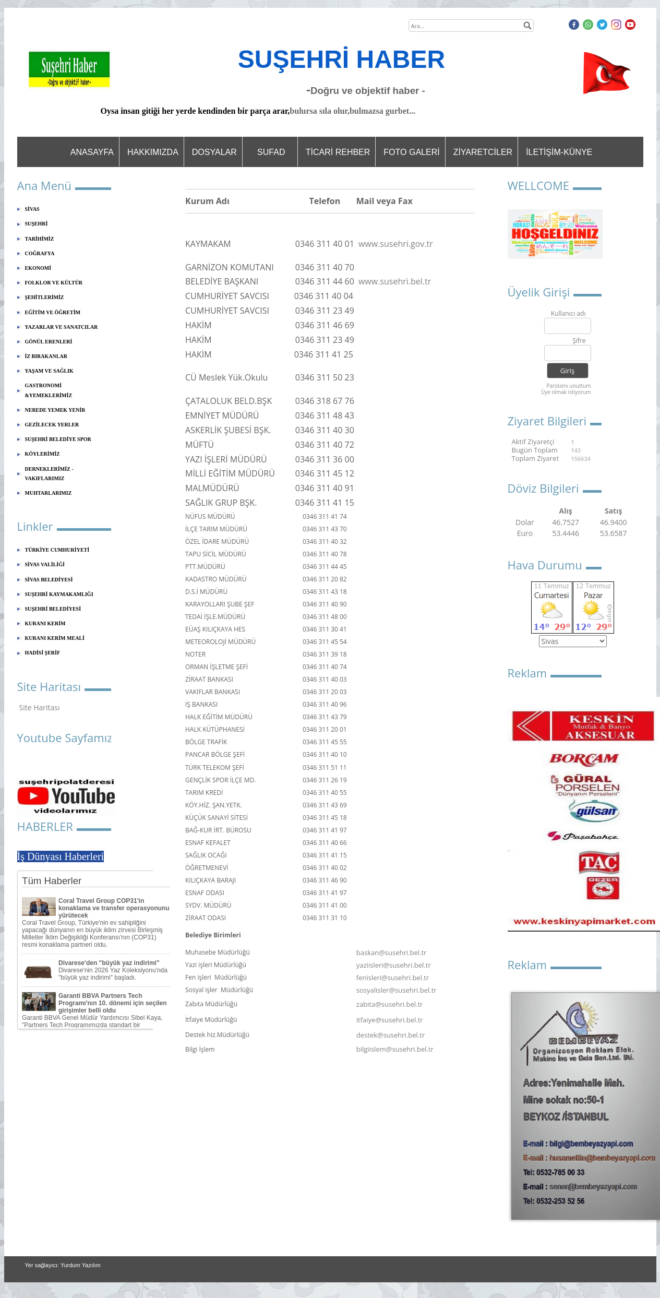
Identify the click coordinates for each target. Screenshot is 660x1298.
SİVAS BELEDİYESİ (49, 579)
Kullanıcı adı (568, 314)
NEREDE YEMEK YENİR (55, 410)
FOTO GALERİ (411, 152)
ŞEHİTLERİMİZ (44, 297)
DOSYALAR (214, 152)
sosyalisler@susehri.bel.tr (396, 990)
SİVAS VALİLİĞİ (45, 564)
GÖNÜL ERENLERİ (49, 341)
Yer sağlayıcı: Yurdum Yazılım (63, 1265)
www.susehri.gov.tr (395, 243)
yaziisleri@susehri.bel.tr (393, 965)
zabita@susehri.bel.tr (389, 1004)
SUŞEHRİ (36, 224)
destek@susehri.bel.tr (390, 1035)
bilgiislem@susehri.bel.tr (395, 1049)
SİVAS (32, 209)
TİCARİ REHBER (338, 152)
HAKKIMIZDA (152, 152)
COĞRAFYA (40, 253)
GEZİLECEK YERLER (52, 424)
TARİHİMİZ (39, 239)
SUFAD (271, 152)
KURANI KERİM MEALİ (55, 638)
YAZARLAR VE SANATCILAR (61, 327)
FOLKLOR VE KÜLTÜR (54, 282)
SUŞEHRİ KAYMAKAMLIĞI (59, 594)
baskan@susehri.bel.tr (391, 952)
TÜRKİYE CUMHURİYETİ (57, 550)
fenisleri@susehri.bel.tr (392, 977)
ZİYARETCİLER (483, 152)
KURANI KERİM (45, 623)
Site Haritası (39, 707)
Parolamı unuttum (568, 385)
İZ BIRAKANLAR (46, 356)
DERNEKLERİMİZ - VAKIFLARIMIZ (49, 473)
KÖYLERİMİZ (42, 454)
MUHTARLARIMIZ (48, 493)
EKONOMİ (38, 268)
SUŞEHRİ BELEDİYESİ (53, 609)
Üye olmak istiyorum (566, 392)
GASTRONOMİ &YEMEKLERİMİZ (49, 390)
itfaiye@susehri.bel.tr (389, 1020)
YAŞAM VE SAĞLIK (49, 371)
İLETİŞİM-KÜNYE (559, 152)
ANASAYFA (92, 152)
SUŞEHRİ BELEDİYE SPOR (58, 439)
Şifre (578, 341)
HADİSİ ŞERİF (43, 653)
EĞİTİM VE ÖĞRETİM (53, 312)
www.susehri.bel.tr (394, 281)
